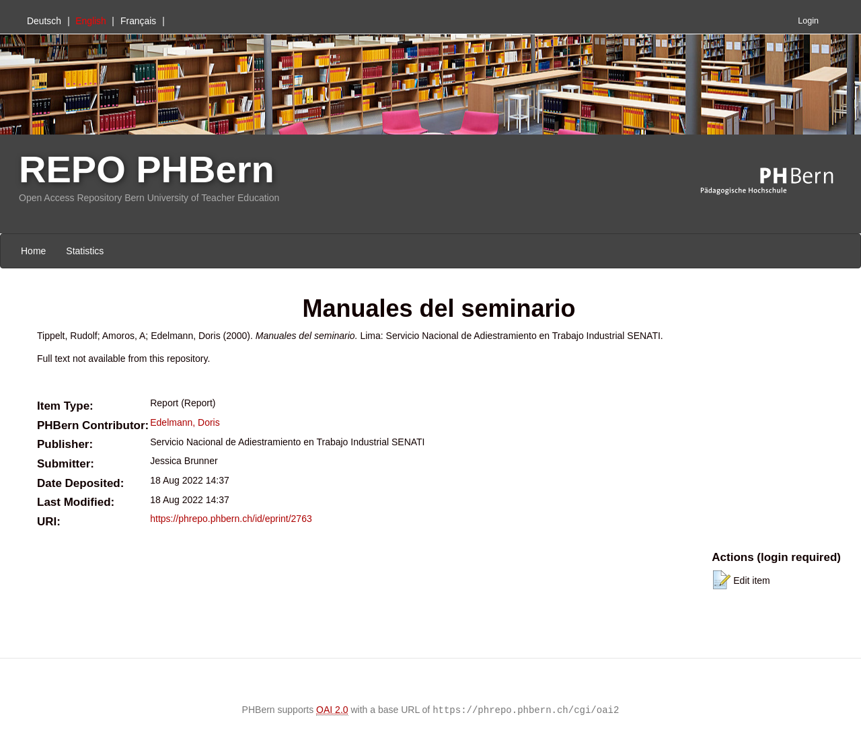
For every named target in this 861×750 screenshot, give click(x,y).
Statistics (85, 251)
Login (808, 21)
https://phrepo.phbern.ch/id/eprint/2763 (231, 518)
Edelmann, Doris (185, 422)
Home (33, 251)
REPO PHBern (146, 169)
